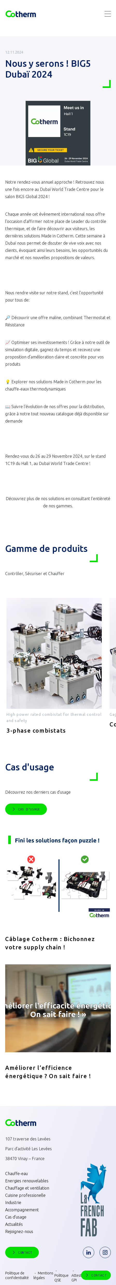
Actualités (14, 1224)
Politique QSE (61, 1277)
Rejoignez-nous (19, 1231)
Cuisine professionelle (25, 1195)
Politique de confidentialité (17, 1275)
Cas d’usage (15, 1217)
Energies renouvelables (26, 1180)
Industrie (13, 1202)
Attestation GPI (80, 1277)
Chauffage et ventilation (27, 1188)
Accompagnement (22, 1209)
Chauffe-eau (16, 1173)
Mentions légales (43, 1275)
